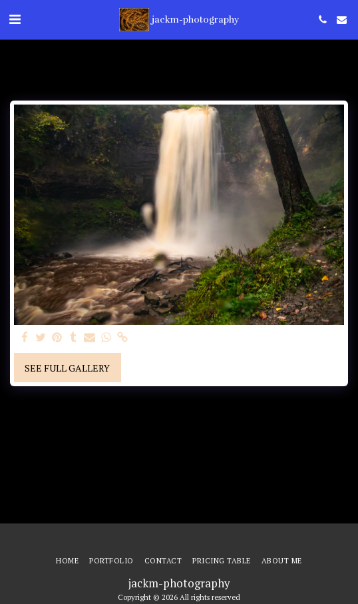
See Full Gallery (67, 368)
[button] (14, 19)
